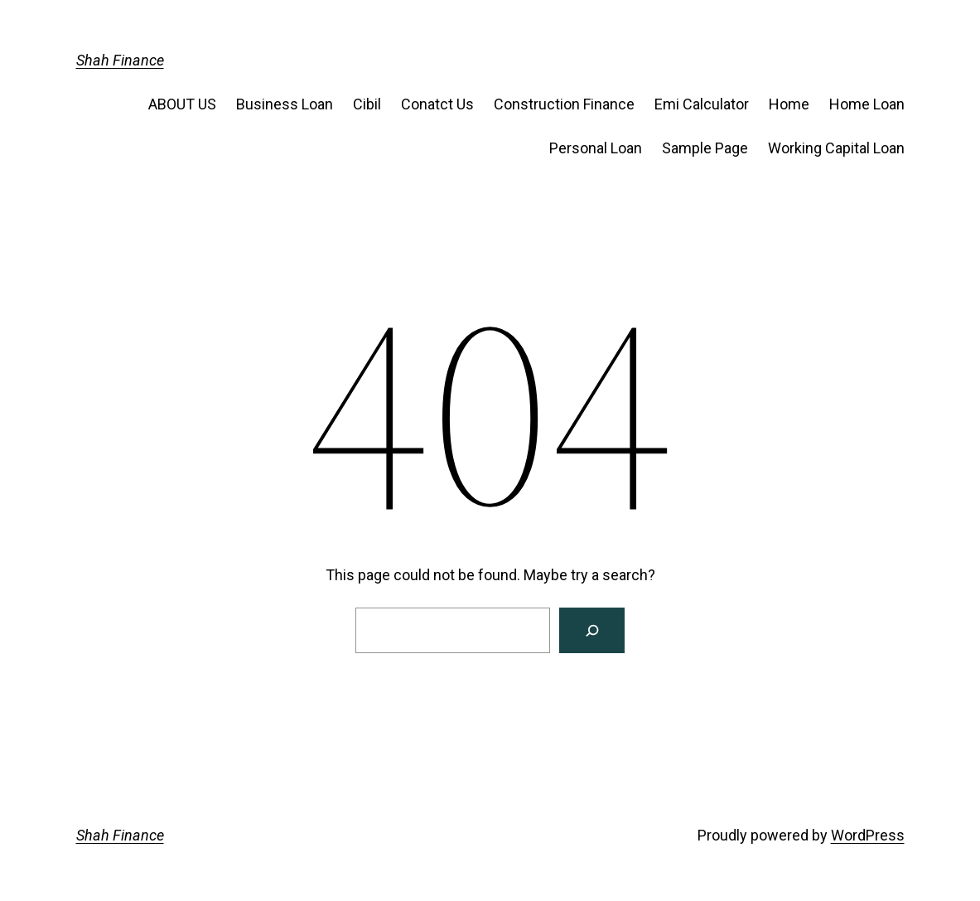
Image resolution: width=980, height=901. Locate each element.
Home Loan (867, 104)
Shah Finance (120, 60)
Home (789, 104)
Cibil (367, 104)
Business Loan (284, 104)
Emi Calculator (701, 104)
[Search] (592, 630)
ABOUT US (182, 104)
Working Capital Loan (836, 148)
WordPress (868, 835)
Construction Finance (564, 104)
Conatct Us (437, 104)
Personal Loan (595, 148)
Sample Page (705, 148)
